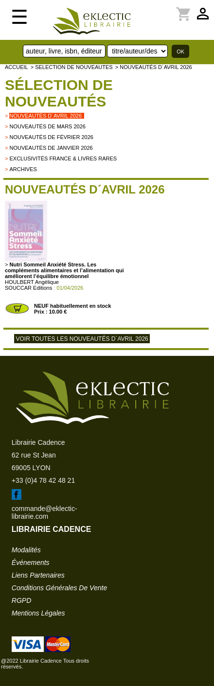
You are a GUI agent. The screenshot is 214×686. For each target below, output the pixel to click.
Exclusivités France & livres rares (63, 158)
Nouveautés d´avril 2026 (45, 116)
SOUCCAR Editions (28, 288)
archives (22, 169)
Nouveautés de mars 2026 (47, 126)
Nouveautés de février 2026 (51, 137)
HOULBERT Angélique (32, 282)
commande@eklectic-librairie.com (44, 512)
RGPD (21, 600)
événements (31, 562)
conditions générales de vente (59, 588)
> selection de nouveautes (72, 67)
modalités (26, 550)
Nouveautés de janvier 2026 (50, 148)
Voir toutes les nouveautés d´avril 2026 (82, 338)
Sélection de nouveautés (59, 93)
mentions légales (38, 613)
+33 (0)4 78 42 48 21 (43, 480)
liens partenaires (38, 575)
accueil (16, 67)
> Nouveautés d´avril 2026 (153, 67)
